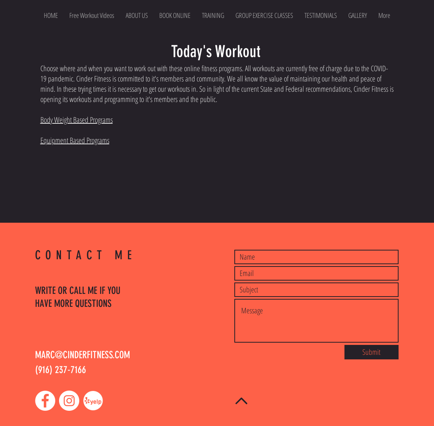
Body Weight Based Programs (76, 120)
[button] (264, 15)
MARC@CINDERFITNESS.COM (82, 355)
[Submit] (371, 352)
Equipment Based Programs (74, 140)
